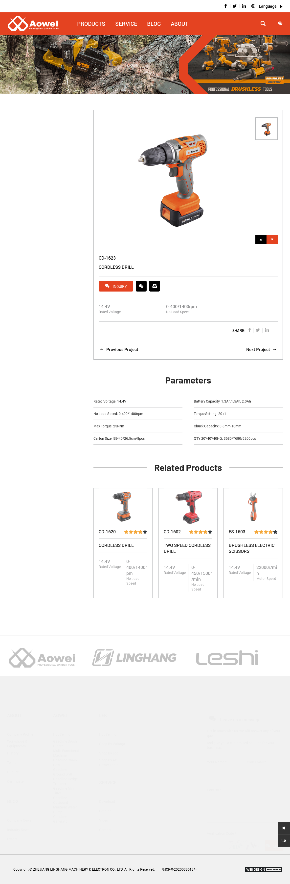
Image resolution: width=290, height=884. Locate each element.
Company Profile (20, 723)
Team (11, 752)
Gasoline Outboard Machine (60, 789)
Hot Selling (61, 723)
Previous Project (119, 350)
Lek (103, 705)
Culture (13, 761)
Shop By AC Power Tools (108, 752)
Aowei (60, 705)
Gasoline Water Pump (65, 799)
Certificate (15, 770)
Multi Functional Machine (66, 742)
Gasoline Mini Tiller (64, 780)
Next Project (261, 350)
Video (103, 809)
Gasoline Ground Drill (62, 761)
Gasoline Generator (61, 808)
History (13, 742)
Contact (105, 819)
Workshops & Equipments (17, 733)
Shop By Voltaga (112, 733)
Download (107, 790)
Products (91, 23)
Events (12, 828)
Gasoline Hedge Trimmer (65, 771)
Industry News (18, 819)
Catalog (105, 800)
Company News (19, 809)
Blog (154, 23)
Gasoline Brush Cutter (65, 733)
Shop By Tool (109, 742)
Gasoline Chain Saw (65, 752)
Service (126, 23)
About (179, 23)
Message (274, 835)
